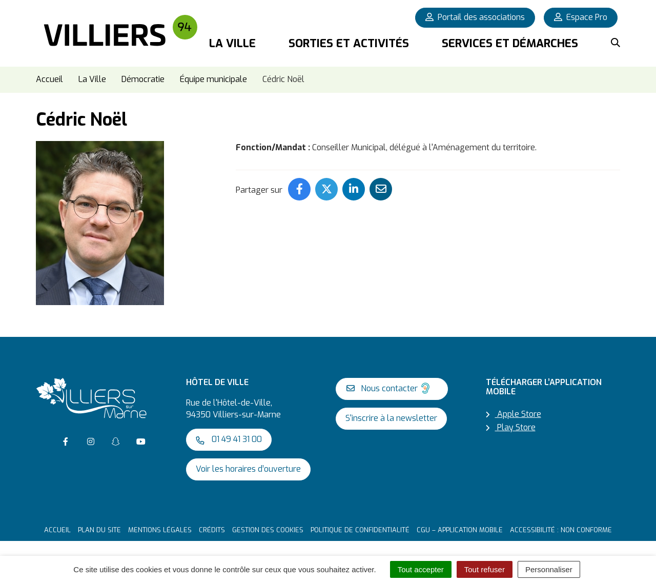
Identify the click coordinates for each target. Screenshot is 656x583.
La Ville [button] (232, 43)
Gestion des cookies (267, 530)
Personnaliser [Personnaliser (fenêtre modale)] (548, 569)
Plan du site (99, 530)
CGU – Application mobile (460, 530)
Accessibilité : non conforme (561, 530)
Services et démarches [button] (510, 43)
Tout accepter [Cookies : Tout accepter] (421, 569)
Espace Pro (580, 17)
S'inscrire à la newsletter (391, 418)
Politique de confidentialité (360, 530)
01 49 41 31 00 (229, 439)
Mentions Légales (160, 530)
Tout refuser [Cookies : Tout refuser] (484, 569)
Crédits (212, 530)
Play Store (511, 427)
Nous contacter (389, 388)
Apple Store (513, 414)
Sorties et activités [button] (349, 43)
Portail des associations (475, 17)
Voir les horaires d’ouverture (248, 469)
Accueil (57, 530)
